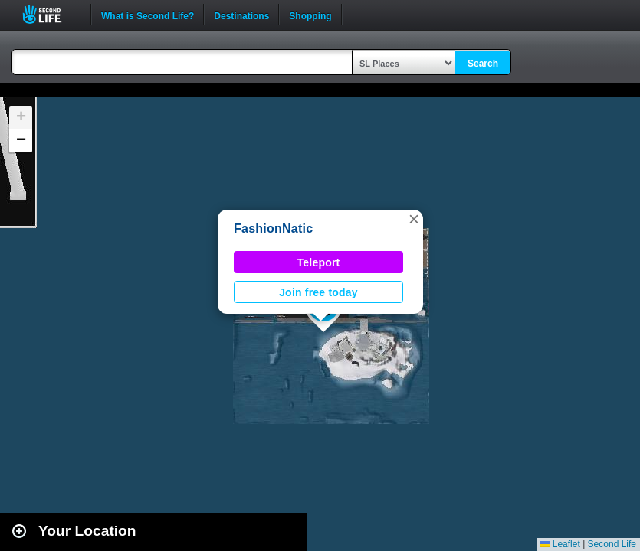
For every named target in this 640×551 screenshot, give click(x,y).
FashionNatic (273, 228)
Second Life (50, 14)
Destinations (241, 14)
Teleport (318, 262)
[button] (414, 219)
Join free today (318, 292)
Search (483, 63)
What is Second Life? (147, 14)
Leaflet (559, 544)
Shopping (310, 14)
